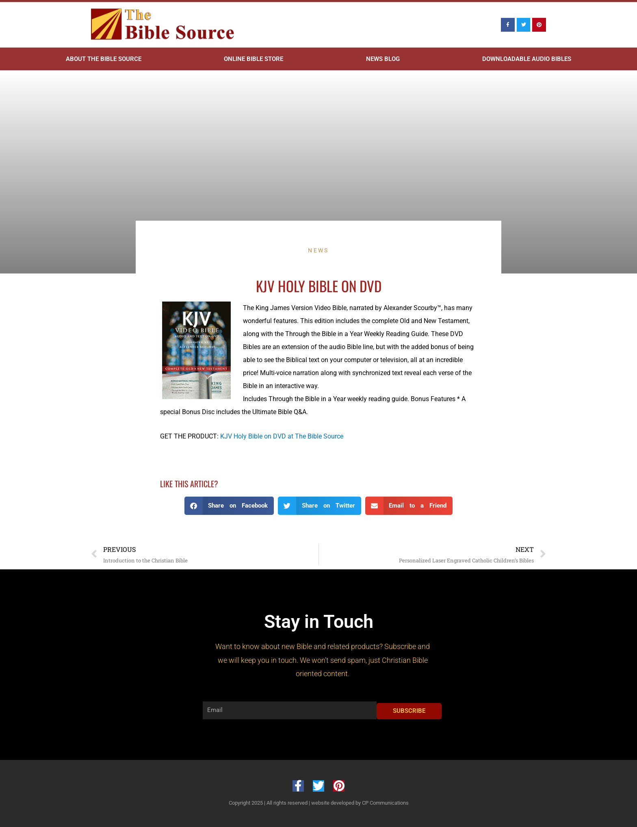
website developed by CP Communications (360, 803)
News (318, 250)
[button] (229, 506)
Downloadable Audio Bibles (526, 59)
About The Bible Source (103, 59)
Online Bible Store (253, 59)
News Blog (383, 59)
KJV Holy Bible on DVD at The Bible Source (281, 436)
